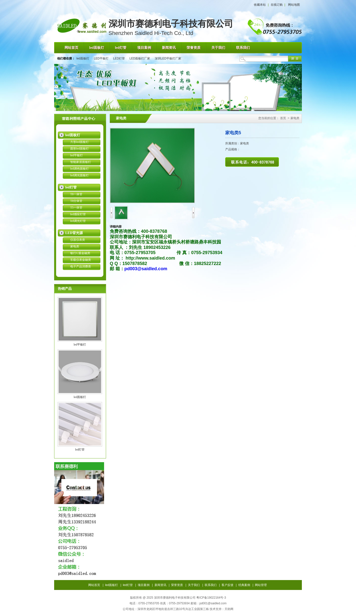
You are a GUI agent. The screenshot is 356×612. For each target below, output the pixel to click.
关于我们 (194, 585)
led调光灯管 (78, 221)
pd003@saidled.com (145, 268)
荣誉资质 (177, 585)
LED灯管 (119, 58)
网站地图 (294, 4)
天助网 (228, 609)
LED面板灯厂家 (140, 58)
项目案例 (144, 585)
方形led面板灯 (79, 142)
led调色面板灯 (79, 168)
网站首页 (94, 585)
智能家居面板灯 (80, 162)
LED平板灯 (101, 58)
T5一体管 (76, 207)
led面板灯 (82, 58)
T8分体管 (76, 201)
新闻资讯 (160, 585)
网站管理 (261, 585)
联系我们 (211, 585)
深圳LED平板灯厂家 (168, 58)
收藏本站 (260, 4)
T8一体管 (76, 194)
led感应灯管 (78, 214)
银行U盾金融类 (80, 253)
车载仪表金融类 (80, 260)
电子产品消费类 (80, 266)
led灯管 (80, 449)
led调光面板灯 (79, 175)
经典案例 (244, 585)
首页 (283, 118)
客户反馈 (227, 585)
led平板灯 (76, 155)
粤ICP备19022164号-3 (211, 597)
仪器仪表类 (77, 239)
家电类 (74, 246)
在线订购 (277, 4)
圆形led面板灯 (79, 148)
